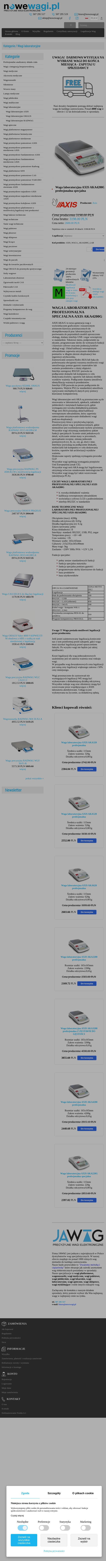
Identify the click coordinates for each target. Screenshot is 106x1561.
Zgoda (25, 1493)
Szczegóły (54, 1493)
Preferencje (44, 1521)
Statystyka (65, 1521)
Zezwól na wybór (84, 1540)
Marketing (85, 1521)
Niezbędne (22, 1521)
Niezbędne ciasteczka (53, 1540)
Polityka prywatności (54, 1551)
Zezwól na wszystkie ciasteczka (24, 1540)
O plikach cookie (83, 1493)
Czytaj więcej (17, 1515)
